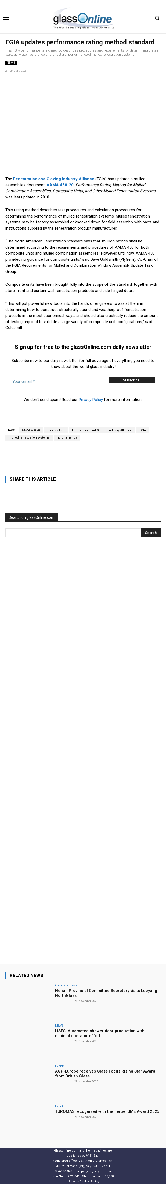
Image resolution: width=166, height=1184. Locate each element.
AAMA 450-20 (31, 430)
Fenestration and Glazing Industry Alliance (102, 430)
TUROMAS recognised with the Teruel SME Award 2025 (107, 1111)
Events (59, 1065)
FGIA (142, 430)
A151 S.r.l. (92, 1155)
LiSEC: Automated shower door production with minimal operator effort (100, 1033)
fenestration (55, 430)
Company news (66, 985)
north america (67, 437)
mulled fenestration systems (29, 437)
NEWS (11, 63)
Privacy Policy (91, 399)
